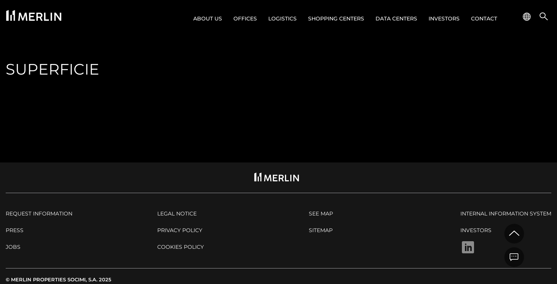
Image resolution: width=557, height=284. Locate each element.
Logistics (282, 18)
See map (321, 213)
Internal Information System (505, 213)
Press (14, 230)
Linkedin (468, 247)
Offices (245, 18)
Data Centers (396, 18)
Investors (444, 18)
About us (207, 18)
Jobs (13, 246)
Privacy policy (179, 230)
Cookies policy (180, 246)
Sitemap (321, 230)
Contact (484, 18)
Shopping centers (336, 18)
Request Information (39, 213)
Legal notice (177, 213)
